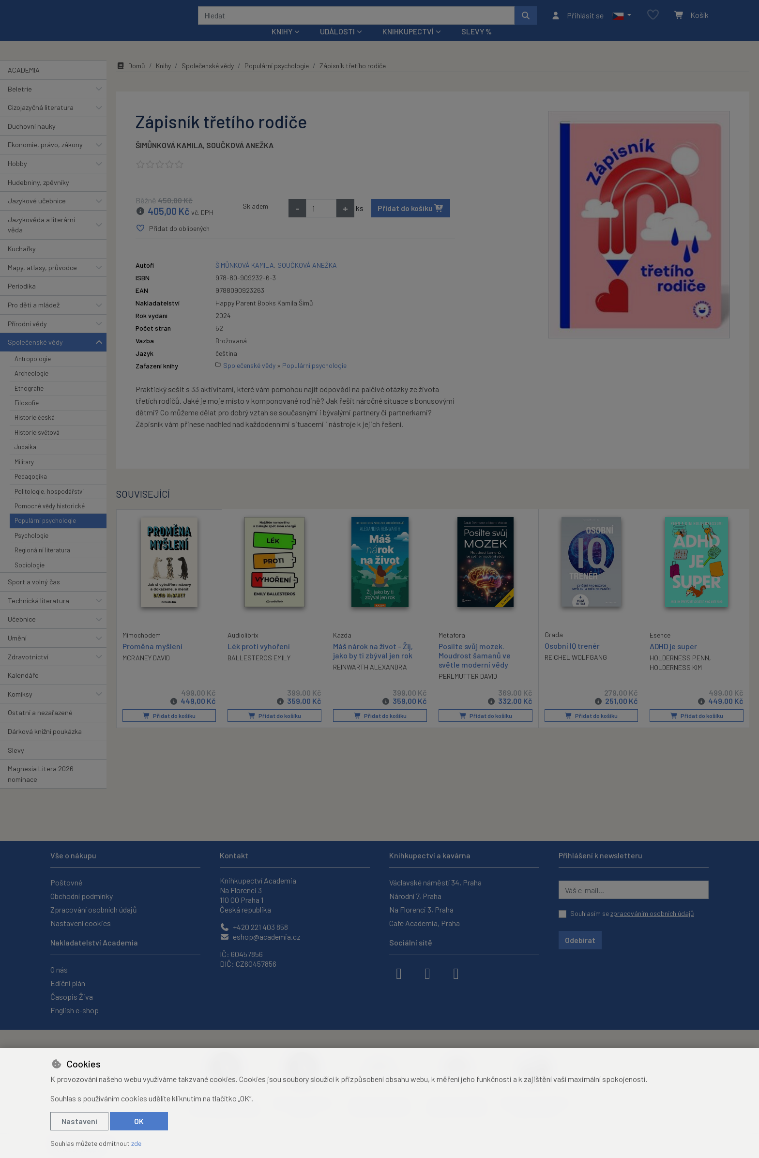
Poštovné (66, 882)
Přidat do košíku (411, 221)
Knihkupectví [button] (408, 44)
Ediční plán (67, 983)
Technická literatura (38, 613)
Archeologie (31, 386)
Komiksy (20, 707)
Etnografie (29, 401)
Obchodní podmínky (81, 895)
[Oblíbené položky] (653, 21)
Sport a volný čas (34, 595)
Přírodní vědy (27, 336)
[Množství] (321, 221)
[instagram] (427, 972)
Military (24, 475)
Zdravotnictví (28, 669)
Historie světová (37, 445)
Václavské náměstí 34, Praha (435, 882)
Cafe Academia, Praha (424, 923)
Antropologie (33, 372)
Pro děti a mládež (34, 318)
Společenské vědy (35, 355)
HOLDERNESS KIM (676, 680)
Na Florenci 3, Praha (421, 909)
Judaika (25, 460)
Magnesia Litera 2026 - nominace (43, 786)
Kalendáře (23, 688)
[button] (621, 21)
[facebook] (399, 972)
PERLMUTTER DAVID (468, 689)
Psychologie (31, 548)
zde (136, 1143)
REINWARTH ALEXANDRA (370, 680)
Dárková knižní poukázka (45, 744)
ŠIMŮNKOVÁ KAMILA (169, 158)
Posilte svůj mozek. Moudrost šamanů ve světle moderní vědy (475, 668)
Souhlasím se (632, 913)
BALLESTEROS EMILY (259, 671)
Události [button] (337, 44)
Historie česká (35, 430)
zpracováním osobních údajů (652, 913)
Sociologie (30, 577)
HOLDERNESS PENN (679, 671)
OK (139, 1121)
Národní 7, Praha (415, 895)
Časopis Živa (71, 996)
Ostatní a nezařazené (40, 725)
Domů (130, 79)
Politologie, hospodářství (49, 504)
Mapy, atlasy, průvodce (42, 280)
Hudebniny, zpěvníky (38, 195)
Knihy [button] (282, 44)
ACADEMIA (24, 83)
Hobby (17, 176)
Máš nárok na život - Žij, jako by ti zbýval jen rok (373, 663)
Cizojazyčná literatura (41, 120)
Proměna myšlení (152, 658)
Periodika (22, 299)
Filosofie (27, 416)
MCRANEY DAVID (146, 670)
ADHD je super (673, 658)
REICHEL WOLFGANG (576, 670)
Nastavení (79, 1121)
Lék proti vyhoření (259, 658)
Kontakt (234, 855)
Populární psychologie (45, 533)
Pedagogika (31, 489)
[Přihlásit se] (577, 21)
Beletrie (20, 101)
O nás (59, 969)
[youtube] (456, 972)
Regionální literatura (42, 563)
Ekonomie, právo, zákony (45, 157)
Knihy (163, 79)
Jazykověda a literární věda (41, 238)
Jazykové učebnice (37, 214)
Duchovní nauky (32, 139)
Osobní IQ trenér (572, 658)
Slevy (16, 763)
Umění (17, 651)
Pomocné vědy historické (50, 519)
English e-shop (74, 1010)
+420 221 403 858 (254, 926)
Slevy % (476, 44)
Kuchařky (22, 262)
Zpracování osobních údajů (93, 909)
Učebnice (22, 632)
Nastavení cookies (80, 923)
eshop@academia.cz (260, 936)
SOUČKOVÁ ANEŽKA (239, 158)
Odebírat (580, 940)
